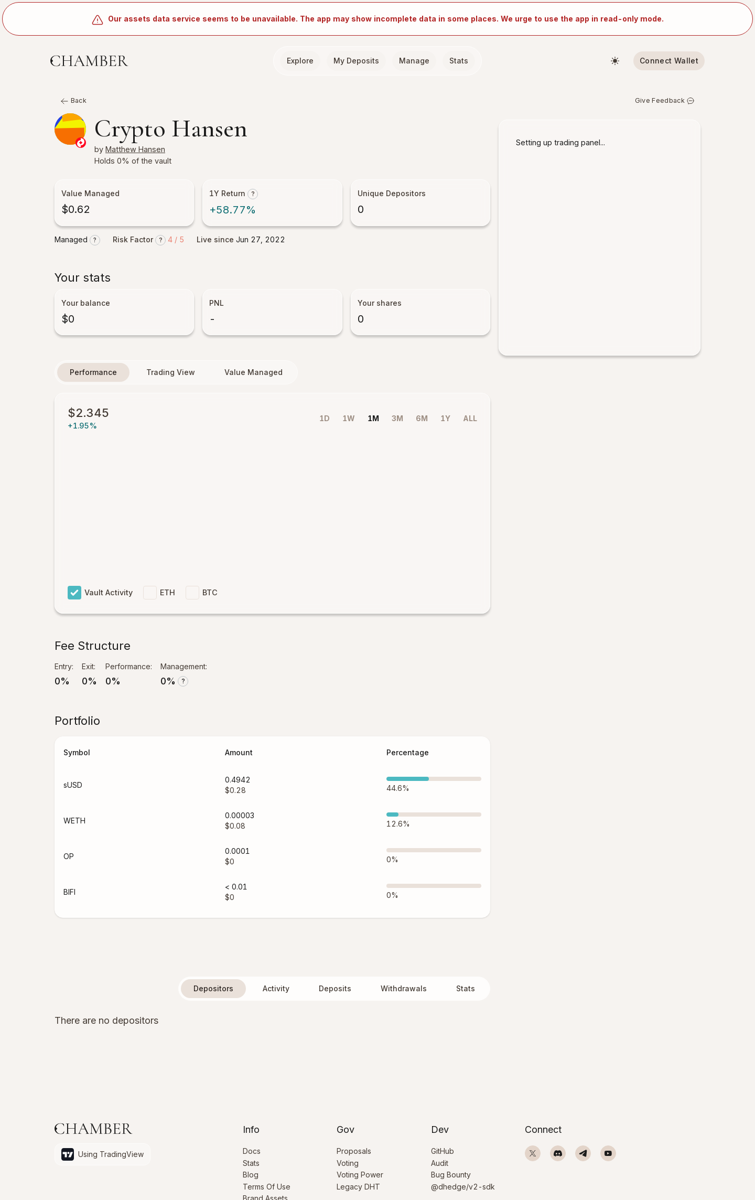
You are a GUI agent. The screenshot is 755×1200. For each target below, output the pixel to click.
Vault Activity (102, 597)
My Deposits (356, 60)
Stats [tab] (465, 992)
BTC (207, 597)
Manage (414, 60)
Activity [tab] (276, 992)
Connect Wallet (669, 60)
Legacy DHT (358, 1185)
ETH (163, 597)
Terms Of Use (266, 1185)
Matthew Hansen (140, 152)
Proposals (354, 1145)
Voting (348, 1158)
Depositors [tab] (213, 992)
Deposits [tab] (335, 992)
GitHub (442, 1145)
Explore (300, 60)
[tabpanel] (272, 1024)
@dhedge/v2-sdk (463, 1185)
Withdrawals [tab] (404, 992)
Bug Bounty (451, 1171)
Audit (439, 1158)
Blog (250, 1171)
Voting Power (360, 1171)
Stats (458, 60)
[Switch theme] (615, 61)
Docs (252, 1145)
